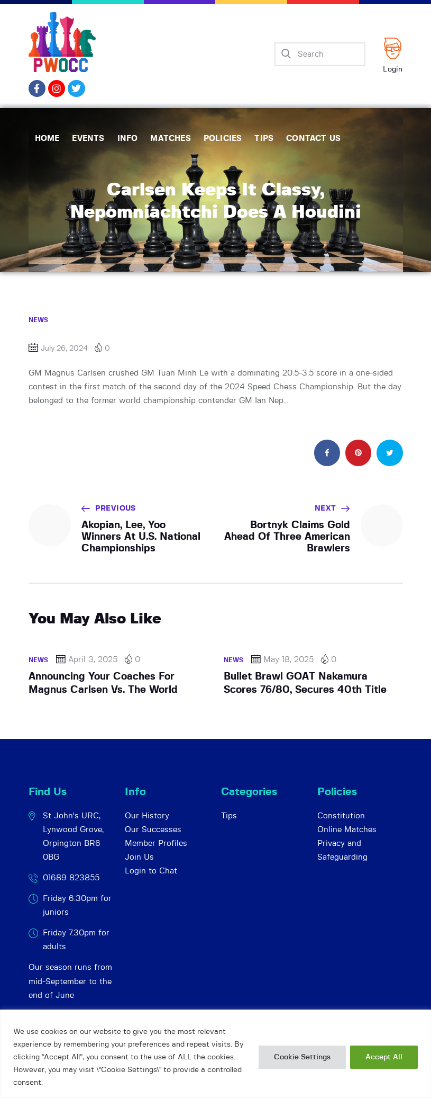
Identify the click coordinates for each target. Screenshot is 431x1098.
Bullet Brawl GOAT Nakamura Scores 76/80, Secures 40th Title (305, 683)
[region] (215, 1054)
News (39, 320)
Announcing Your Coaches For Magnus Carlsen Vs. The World (103, 683)
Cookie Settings (302, 1057)
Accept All (383, 1057)
